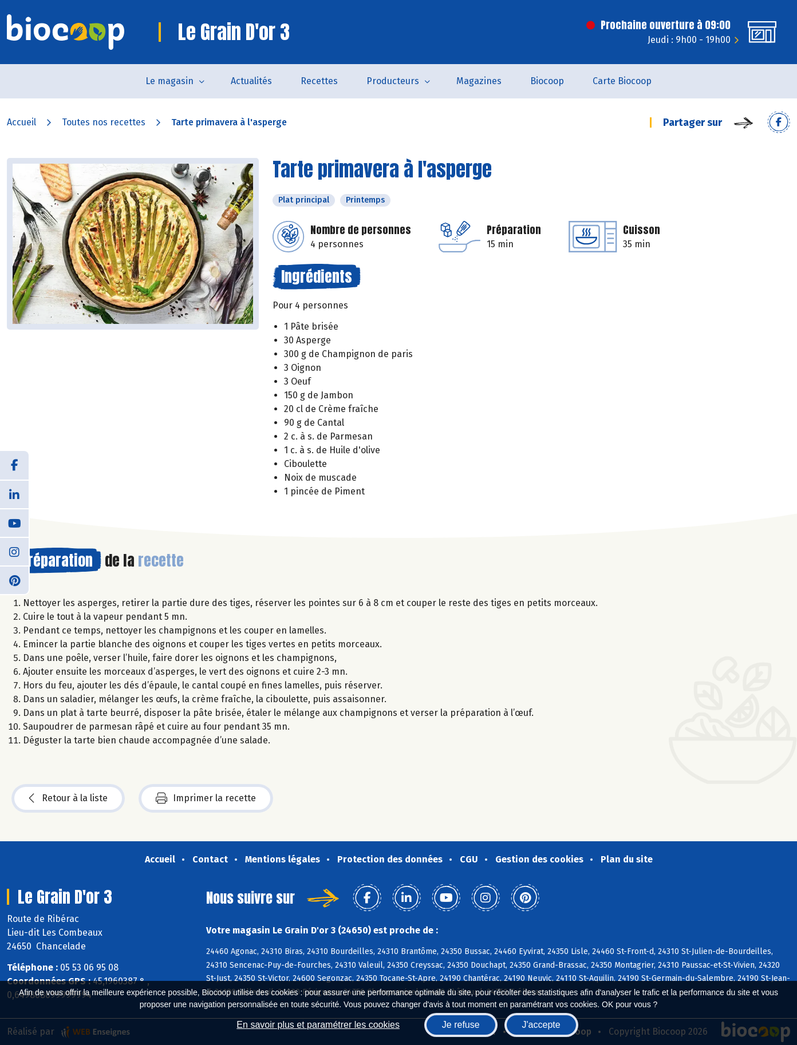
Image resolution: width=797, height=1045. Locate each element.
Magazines (479, 81)
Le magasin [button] (169, 81)
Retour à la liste (68, 798)
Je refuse (461, 1025)
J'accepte (541, 1025)
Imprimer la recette (206, 798)
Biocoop (547, 81)
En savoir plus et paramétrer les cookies (318, 1025)
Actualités (251, 81)
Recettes (319, 81)
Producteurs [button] (392, 81)
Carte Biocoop (622, 81)
